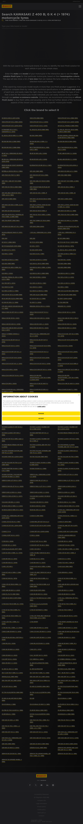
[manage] (41, 417)
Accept (41, 422)
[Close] (79, 398)
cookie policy (42, 410)
